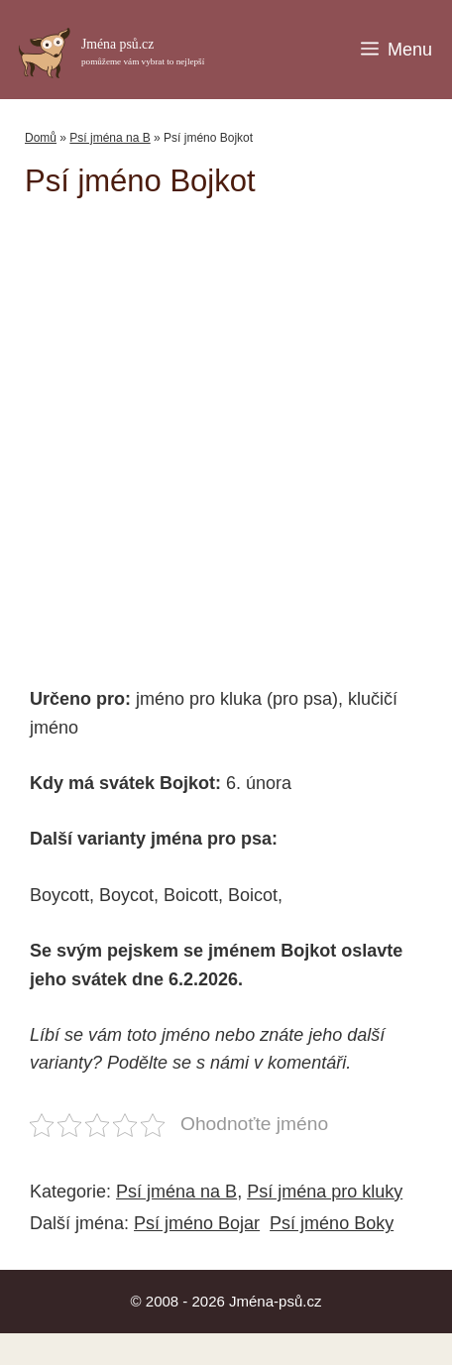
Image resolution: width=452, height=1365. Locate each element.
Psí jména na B (109, 138)
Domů (40, 138)
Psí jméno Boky (332, 1223)
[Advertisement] (238, 432)
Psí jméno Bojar (197, 1223)
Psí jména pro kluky (324, 1191)
